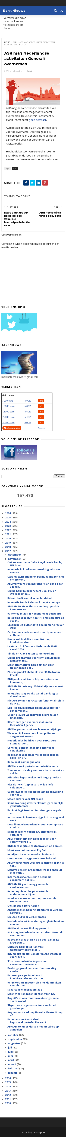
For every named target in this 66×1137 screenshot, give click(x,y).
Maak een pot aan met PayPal (26, 850)
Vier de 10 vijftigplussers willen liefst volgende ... (31, 786)
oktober (13, 1035)
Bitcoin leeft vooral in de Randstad (29, 598)
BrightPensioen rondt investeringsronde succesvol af (33, 1000)
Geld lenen (8, 395)
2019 (8, 542)
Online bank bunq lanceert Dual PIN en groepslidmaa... (31, 592)
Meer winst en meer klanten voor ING (31, 994)
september (15, 1039)
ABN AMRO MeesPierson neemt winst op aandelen (33, 1028)
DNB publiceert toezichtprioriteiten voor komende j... (33, 681)
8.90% (27, 400)
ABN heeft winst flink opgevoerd (28, 928)
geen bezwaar (37, 120)
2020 (8, 538)
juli (10, 1047)
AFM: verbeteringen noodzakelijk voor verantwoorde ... (31, 840)
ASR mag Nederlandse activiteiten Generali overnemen (34, 934)
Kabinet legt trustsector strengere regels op (34, 812)
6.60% (27, 411)
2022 (8, 530)
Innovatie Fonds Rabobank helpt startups (33, 602)
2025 (8, 517)
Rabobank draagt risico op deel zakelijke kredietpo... (33, 941)
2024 (8, 522)
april (11, 1060)
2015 (8, 1082)
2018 (8, 547)
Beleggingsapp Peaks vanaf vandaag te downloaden (32, 695)
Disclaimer (42, 428)
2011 (8, 1099)
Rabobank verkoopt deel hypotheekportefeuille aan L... (28, 1021)
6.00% (27, 406)
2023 (8, 526)
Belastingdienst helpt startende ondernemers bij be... (28, 893)
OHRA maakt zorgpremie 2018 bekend (31, 858)
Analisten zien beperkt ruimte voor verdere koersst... (35, 911)
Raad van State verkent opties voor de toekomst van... (31, 900)
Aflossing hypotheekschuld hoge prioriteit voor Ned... (34, 779)
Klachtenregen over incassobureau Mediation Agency (29, 724)
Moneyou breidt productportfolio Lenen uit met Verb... (34, 871)
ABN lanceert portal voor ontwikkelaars (32, 766)
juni (10, 1052)
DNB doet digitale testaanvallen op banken (34, 846)
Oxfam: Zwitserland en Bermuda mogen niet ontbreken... (35, 578)
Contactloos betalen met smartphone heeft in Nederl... (35, 634)
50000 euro (8, 422)
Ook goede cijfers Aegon (23, 905)
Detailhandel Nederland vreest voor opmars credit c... (35, 826)
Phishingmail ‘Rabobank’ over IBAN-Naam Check (33, 674)
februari (13, 1068)
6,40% (27, 417)
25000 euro (8, 417)
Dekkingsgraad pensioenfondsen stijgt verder (32, 970)
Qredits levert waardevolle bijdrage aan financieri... (32, 716)
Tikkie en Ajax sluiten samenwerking (31, 653)
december (15, 554)
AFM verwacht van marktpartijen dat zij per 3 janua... (35, 585)
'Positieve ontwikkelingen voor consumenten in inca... (27, 963)
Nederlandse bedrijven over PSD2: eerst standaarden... (32, 742)
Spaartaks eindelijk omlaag (24, 989)
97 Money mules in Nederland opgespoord (34, 613)
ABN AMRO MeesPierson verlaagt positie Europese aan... (33, 608)
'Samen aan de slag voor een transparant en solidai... (35, 772)
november (15, 558)
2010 (8, 1103)
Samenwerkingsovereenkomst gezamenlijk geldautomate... (35, 804)
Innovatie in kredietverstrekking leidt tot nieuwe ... (33, 571)
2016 (8, 1078)
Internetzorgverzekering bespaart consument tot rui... (29, 878)
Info (41, 400)
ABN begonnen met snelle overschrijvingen (34, 729)
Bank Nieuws (14, 11)
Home (7, 42)
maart (12, 1064)
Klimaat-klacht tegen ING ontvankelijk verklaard (31, 833)
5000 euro (7, 400)
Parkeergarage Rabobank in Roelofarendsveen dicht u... (26, 977)
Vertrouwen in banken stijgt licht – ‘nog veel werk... (35, 819)
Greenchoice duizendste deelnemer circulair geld (35, 626)
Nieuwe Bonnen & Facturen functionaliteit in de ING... (35, 702)
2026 (8, 513)
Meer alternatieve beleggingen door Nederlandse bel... (30, 666)
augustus (14, 1043)
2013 (8, 1090)
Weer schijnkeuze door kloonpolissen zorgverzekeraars (31, 735)
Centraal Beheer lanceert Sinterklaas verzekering (31, 749)
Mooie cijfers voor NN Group (25, 799)
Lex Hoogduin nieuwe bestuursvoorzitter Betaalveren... (33, 709)
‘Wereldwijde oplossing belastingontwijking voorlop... (35, 793)
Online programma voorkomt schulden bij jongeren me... (33, 659)
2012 (8, 1095)
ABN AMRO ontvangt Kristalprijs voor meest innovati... (35, 688)
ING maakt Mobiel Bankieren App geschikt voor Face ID (34, 955)
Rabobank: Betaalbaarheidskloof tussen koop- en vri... (33, 756)
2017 (8, 551)
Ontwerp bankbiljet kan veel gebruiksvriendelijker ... (25, 948)
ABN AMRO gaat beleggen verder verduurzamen (28, 886)
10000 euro (8, 406)
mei (11, 1056)
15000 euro (8, 411)
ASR (15, 42)
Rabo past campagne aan (23, 762)
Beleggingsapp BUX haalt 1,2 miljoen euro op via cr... (35, 619)
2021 (8, 534)
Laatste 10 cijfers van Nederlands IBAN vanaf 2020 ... (32, 648)
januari (13, 1073)
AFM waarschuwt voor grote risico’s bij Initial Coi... (35, 864)
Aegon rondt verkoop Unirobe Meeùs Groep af (34, 1014)
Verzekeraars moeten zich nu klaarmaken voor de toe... (34, 984)
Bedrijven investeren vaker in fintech (30, 854)
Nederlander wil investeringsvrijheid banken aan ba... (35, 923)
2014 (8, 1086)
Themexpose (38, 1132)
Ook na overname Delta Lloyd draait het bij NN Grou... (34, 564)
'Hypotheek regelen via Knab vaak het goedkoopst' (31, 1007)
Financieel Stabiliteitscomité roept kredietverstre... (29, 641)
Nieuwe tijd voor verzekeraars (26, 917)
